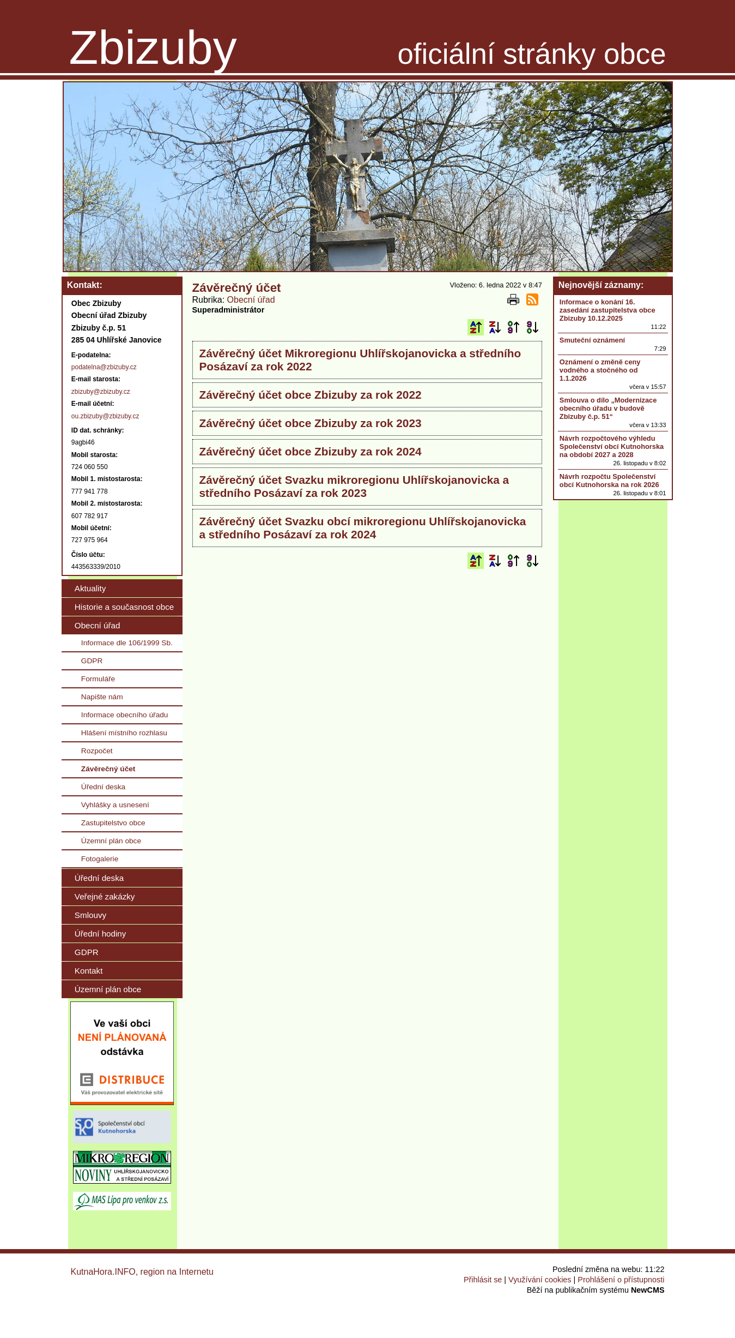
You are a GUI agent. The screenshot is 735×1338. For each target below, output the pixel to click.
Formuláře (98, 679)
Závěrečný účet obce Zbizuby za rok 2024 (310, 451)
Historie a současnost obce (124, 606)
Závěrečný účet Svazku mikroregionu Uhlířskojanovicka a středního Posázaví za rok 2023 (354, 486)
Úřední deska (103, 787)
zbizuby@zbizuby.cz (100, 391)
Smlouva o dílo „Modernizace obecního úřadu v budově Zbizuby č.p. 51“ (608, 408)
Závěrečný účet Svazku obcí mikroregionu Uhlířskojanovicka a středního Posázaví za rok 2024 (362, 528)
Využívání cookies (539, 1279)
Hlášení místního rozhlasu (124, 733)
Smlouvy (90, 915)
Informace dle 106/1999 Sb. (127, 643)
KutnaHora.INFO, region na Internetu (142, 1271)
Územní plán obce (111, 841)
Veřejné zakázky (105, 896)
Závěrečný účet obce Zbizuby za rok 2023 (310, 423)
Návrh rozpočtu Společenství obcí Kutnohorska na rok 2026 (609, 480)
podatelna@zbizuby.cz (104, 367)
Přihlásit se (483, 1279)
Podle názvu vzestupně (475, 327)
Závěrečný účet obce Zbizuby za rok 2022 (310, 394)
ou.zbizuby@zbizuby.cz (105, 416)
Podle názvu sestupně (495, 327)
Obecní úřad (251, 299)
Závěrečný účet (108, 769)
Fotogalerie (99, 859)
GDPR (92, 661)
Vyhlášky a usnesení (115, 805)
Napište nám (102, 697)
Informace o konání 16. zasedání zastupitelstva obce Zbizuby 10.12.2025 (607, 310)
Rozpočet (97, 751)
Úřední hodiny (100, 933)
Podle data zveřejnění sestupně (532, 327)
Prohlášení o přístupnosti (621, 1279)
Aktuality (90, 588)
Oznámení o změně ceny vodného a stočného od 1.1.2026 (600, 370)
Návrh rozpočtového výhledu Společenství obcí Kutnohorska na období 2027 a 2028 (612, 446)
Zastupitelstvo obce (113, 823)
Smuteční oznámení (592, 340)
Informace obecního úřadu (124, 715)
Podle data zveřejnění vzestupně (513, 327)
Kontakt (89, 970)
